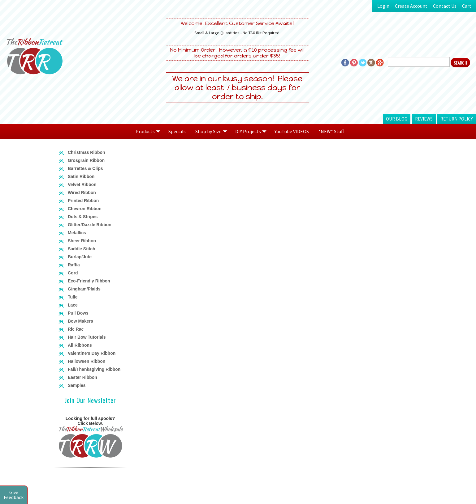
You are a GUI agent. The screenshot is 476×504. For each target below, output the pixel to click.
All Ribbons (80, 345)
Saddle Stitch (81, 248)
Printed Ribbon (83, 200)
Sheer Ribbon (82, 240)
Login (383, 6)
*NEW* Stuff (331, 131)
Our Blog (396, 119)
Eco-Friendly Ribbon (89, 280)
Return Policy (456, 119)
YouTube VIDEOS (292, 131)
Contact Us (445, 6)
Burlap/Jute (80, 256)
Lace (73, 305)
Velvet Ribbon (82, 184)
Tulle (73, 296)
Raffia (74, 264)
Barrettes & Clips (85, 168)
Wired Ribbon (82, 192)
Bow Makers (80, 321)
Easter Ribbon (82, 377)
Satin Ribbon (81, 176)
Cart (466, 6)
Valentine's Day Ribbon (91, 353)
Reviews (424, 119)
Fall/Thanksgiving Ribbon (94, 369)
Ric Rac (76, 329)
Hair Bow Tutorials (87, 337)
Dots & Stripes (82, 216)
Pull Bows (78, 313)
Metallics (77, 232)
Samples (77, 385)
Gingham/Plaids (84, 288)
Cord (73, 272)
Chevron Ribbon (85, 208)
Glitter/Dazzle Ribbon (89, 224)
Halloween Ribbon (86, 361)
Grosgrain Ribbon (86, 160)
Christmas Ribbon (86, 152)
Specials (177, 131)
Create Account (411, 6)
